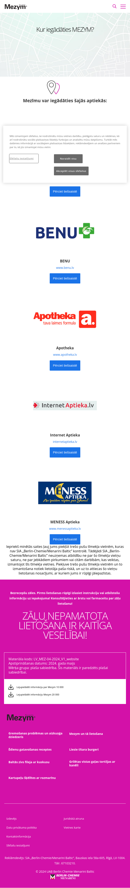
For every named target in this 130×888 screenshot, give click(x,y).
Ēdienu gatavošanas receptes (30, 749)
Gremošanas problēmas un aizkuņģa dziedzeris (35, 735)
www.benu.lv (65, 268)
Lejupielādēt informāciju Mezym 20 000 (38, 694)
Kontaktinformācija (18, 836)
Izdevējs (11, 818)
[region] (65, 154)
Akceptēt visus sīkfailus (71, 171)
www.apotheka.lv (65, 355)
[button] (114, 6)
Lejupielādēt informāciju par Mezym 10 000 (40, 687)
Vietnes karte (72, 827)
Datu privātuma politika (21, 827)
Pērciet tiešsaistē (65, 191)
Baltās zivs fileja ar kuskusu (28, 762)
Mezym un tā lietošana (86, 733)
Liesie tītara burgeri (84, 749)
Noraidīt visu (68, 158)
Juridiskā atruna (74, 818)
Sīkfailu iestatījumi (18, 845)
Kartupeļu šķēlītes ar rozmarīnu (32, 778)
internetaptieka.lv (65, 442)
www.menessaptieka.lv (65, 529)
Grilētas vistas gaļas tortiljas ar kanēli (92, 763)
